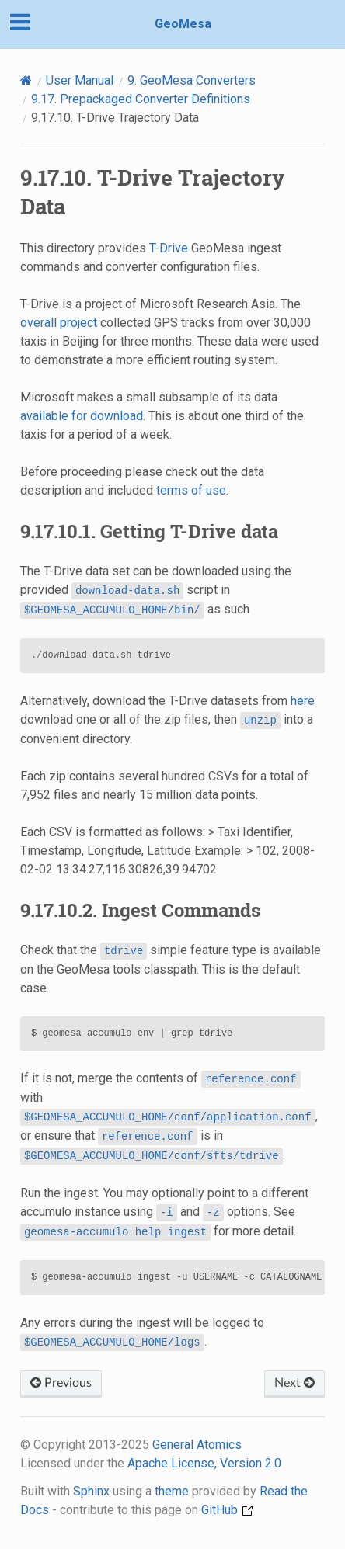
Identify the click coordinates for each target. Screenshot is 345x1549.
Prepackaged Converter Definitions (140, 99)
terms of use (191, 490)
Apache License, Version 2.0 (204, 1463)
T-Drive (168, 248)
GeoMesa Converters (191, 80)
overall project (58, 322)
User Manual (79, 80)
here (303, 700)
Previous (61, 1383)
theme (172, 1491)
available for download (81, 415)
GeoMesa (183, 23)
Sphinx (91, 1491)
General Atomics (197, 1444)
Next (294, 1383)
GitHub (227, 1509)
